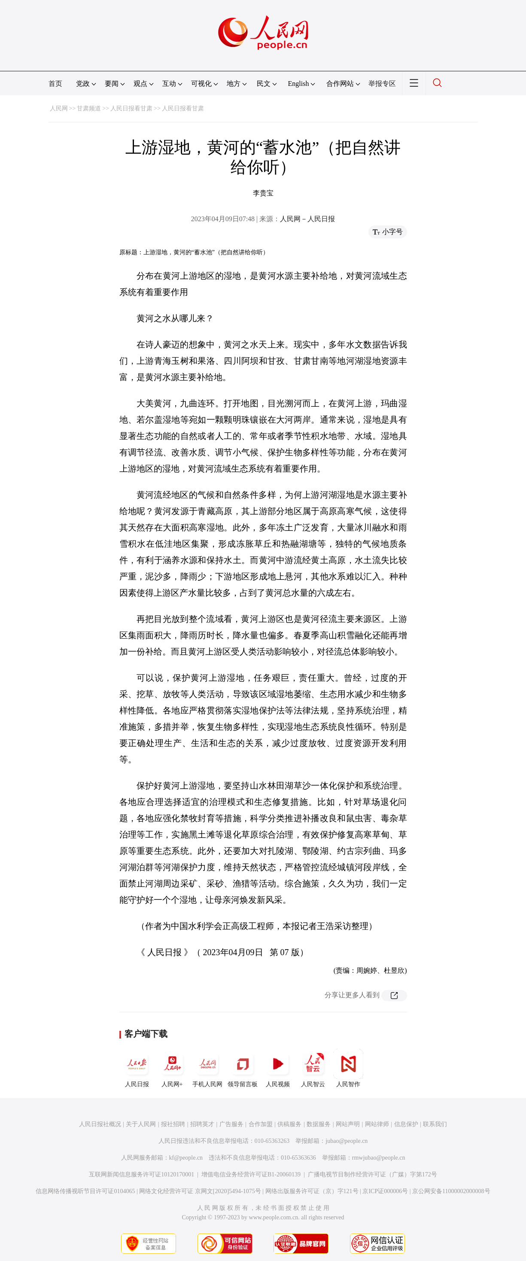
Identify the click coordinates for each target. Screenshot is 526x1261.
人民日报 (137, 1068)
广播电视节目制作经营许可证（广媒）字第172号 (372, 1174)
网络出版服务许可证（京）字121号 (312, 1191)
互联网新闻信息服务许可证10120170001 (141, 1174)
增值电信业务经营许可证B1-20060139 (251, 1174)
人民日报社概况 (100, 1124)
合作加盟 (261, 1124)
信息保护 (406, 1124)
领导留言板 (243, 1068)
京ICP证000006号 (385, 1191)
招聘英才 (202, 1124)
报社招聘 (173, 1124)
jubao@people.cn (346, 1141)
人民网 (59, 108)
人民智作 (348, 1068)
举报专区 (382, 83)
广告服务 (231, 1124)
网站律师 (377, 1124)
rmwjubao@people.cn (378, 1157)
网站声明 (348, 1124)
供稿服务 (289, 1124)
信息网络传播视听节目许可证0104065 (85, 1191)
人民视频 (278, 1068)
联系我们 (435, 1124)
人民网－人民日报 (307, 218)
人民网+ (172, 1068)
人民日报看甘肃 (131, 108)
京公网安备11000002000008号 (451, 1191)
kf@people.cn (186, 1157)
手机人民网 (207, 1068)
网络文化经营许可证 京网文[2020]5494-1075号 (200, 1191)
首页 (55, 83)
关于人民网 (141, 1124)
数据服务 (319, 1124)
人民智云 (313, 1068)
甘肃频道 (89, 108)
